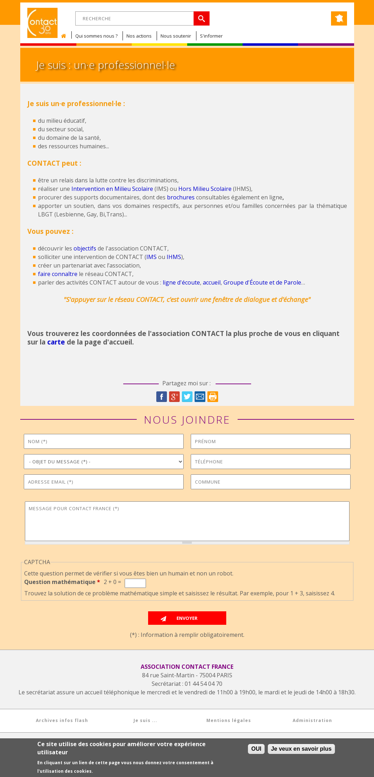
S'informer (211, 36)
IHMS (174, 257)
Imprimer (212, 396)
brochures (181, 197)
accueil (212, 282)
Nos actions (139, 36)
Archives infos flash (62, 720)
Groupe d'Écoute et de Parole (262, 282)
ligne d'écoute (181, 282)
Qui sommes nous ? (96, 36)
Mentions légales (228, 720)
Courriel (200, 396)
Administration (312, 720)
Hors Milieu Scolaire (205, 189)
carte (56, 341)
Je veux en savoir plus (301, 749)
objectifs (85, 248)
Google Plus (174, 396)
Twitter (187, 396)
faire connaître (57, 274)
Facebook (161, 396)
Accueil (65, 36)
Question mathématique (62, 582)
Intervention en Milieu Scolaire (112, 189)
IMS (151, 257)
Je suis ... (145, 720)
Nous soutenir (176, 36)
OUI (256, 749)
